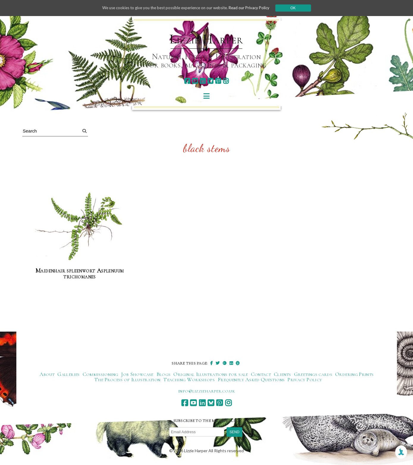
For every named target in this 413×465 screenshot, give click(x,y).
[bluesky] (210, 81)
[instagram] (226, 81)
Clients (282, 374)
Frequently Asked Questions (251, 379)
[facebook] (187, 81)
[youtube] (195, 81)
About (47, 374)
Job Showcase (137, 374)
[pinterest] (218, 81)
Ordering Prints (354, 374)
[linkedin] (202, 81)
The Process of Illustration (127, 379)
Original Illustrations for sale (210, 374)
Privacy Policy (305, 379)
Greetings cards (313, 374)
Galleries (68, 374)
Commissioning (100, 374)
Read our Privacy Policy (254, 7)
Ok (298, 8)
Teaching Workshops (188, 379)
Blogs (163, 374)
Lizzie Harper (206, 39)
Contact (261, 374)
